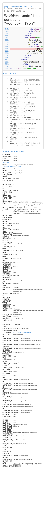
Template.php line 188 (21, 91)
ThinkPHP (16, 464)
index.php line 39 (28, 145)
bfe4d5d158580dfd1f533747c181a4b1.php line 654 (22, 10)
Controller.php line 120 (22, 104)
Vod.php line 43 (18, 113)
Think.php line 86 (19, 95)
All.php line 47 (18, 108)
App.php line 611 (18, 126)
